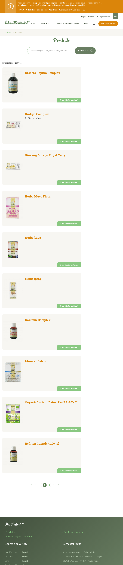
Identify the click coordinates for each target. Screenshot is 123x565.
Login (83, 17)
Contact (91, 17)
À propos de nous (103, 17)
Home (33, 24)
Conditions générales (74, 532)
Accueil (8, 32)
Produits (45, 24)
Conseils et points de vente (67, 24)
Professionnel (108, 23)
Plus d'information (68, 100)
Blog (86, 24)
